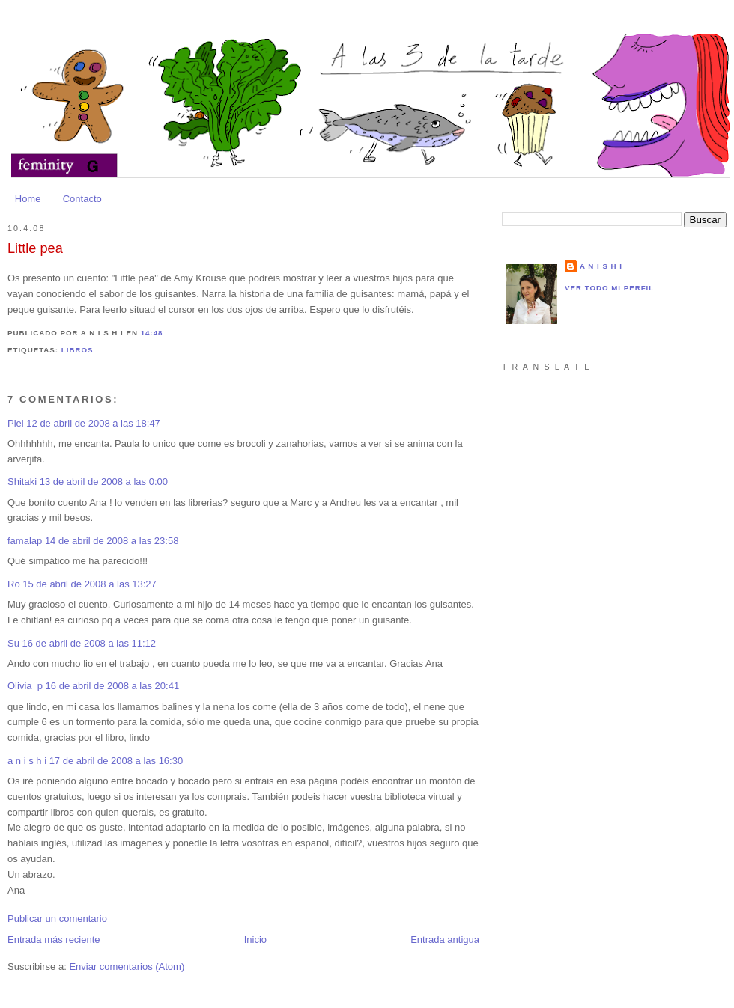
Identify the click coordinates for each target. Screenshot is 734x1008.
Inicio (255, 939)
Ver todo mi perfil (609, 288)
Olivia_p (25, 685)
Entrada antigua (444, 939)
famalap (24, 540)
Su (13, 643)
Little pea (35, 248)
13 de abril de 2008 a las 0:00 (104, 481)
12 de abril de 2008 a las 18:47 (93, 423)
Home (28, 198)
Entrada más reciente (53, 939)
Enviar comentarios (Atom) (126, 966)
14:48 (152, 333)
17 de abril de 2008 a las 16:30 (116, 760)
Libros (77, 350)
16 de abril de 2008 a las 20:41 (113, 685)
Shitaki (22, 481)
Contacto (82, 198)
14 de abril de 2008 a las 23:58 (112, 540)
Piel (15, 423)
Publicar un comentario (57, 918)
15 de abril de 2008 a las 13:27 (89, 584)
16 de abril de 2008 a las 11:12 (89, 643)
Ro (13, 584)
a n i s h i (28, 760)
